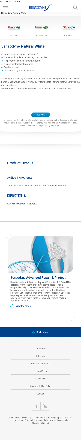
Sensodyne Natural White (13, 13)
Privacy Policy (40, 371)
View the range (23, 306)
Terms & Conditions (40, 363)
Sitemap (40, 356)
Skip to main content (10, 1)
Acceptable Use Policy (40, 386)
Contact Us (40, 348)
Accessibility (40, 378)
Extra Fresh (69, 36)
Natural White (41, 36)
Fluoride (13, 36)
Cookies (40, 393)
